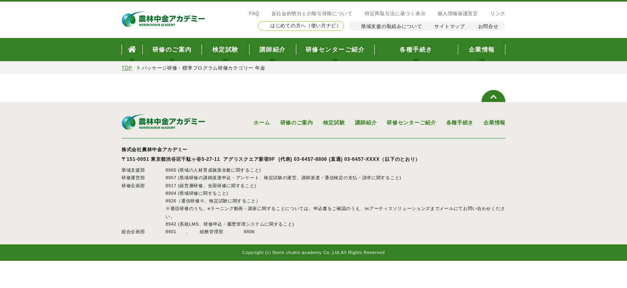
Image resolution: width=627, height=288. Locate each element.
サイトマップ (449, 26)
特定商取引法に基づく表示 (395, 13)
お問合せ (488, 26)
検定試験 (225, 49)
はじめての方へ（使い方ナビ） (305, 25)
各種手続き (416, 49)
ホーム (262, 123)
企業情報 (482, 49)
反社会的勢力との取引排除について (312, 13)
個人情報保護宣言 (457, 13)
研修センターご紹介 (335, 49)
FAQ (254, 13)
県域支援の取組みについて (391, 26)
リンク (497, 13)
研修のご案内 (172, 49)
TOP (127, 68)
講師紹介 (273, 49)
